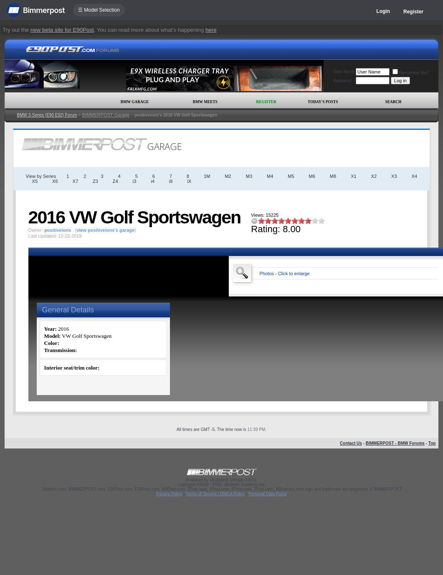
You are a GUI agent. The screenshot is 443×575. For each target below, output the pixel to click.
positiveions (57, 230)
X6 (55, 181)
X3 (394, 176)
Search (393, 102)
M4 (270, 176)
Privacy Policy (169, 493)
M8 (333, 176)
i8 (171, 181)
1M (207, 176)
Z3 (95, 181)
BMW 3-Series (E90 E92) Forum (47, 115)
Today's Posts (323, 102)
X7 (75, 181)
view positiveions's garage (105, 230)
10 (321, 221)
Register (413, 12)
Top (432, 443)
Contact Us (351, 443)
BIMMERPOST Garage (106, 114)
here (211, 30)
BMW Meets (205, 102)
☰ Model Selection (99, 10)
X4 (414, 176)
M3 (249, 176)
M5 (291, 176)
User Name (343, 71)
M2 (228, 176)
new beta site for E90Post (62, 30)
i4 (152, 181)
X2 (374, 176)
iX (189, 181)
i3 (135, 181)
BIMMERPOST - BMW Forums (395, 443)
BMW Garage (135, 102)
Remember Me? (410, 73)
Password (342, 81)
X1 (353, 176)
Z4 (115, 181)
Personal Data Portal (267, 493)
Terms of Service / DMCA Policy (215, 493)
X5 (35, 181)
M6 (312, 176)
